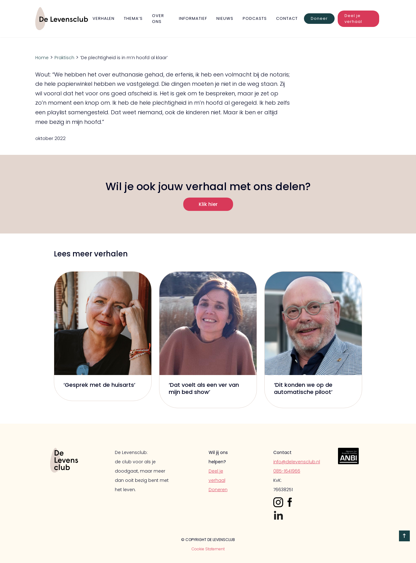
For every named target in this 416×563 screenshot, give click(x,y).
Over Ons (158, 19)
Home (42, 58)
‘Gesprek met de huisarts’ (99, 385)
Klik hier (208, 204)
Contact (287, 18)
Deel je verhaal (353, 19)
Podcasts (255, 18)
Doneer (319, 18)
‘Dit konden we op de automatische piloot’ (303, 388)
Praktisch (64, 58)
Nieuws (224, 18)
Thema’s (133, 18)
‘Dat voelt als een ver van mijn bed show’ (204, 388)
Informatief (193, 18)
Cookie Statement (208, 549)
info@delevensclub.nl (296, 462)
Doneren (218, 490)
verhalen (104, 18)
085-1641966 (286, 471)
